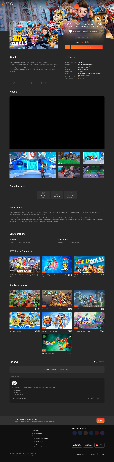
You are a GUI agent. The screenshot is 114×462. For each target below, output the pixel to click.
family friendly (20, 82)
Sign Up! (100, 420)
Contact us (35, 435)
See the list (81, 62)
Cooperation (81, 73)
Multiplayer (94, 73)
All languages (99, 362)
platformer (48, 82)
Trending (42, 2)
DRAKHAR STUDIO (83, 68)
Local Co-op (88, 73)
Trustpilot (12, 428)
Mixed (80, 78)
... (53, 82)
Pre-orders (50, 2)
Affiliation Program (37, 433)
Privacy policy (35, 430)
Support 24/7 (70, 2)
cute (43, 82)
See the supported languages (85, 64)
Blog (64, 2)
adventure (27, 82)
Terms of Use (35, 428)
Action (83, 75)
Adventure (88, 75)
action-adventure (36, 82)
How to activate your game (85, 66)
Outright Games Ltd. (83, 69)
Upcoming (57, 2)
